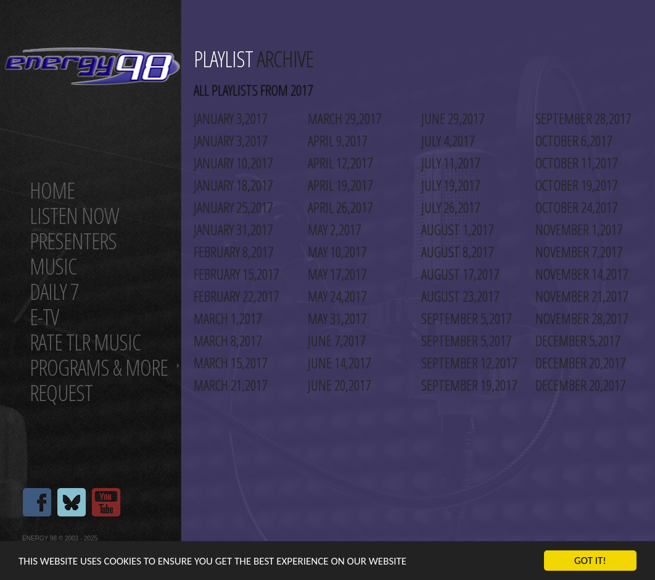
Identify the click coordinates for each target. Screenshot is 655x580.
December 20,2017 (580, 362)
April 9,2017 (337, 140)
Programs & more (99, 367)
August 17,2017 (460, 274)
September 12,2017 (469, 362)
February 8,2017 (233, 251)
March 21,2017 (230, 385)
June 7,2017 (336, 340)
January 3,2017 (230, 118)
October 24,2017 (576, 207)
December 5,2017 (577, 340)
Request (61, 392)
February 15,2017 (236, 274)
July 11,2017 (450, 163)
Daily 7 (54, 291)
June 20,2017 (339, 385)
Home (52, 190)
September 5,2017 (466, 318)
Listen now (74, 215)
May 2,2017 (334, 229)
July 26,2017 (450, 207)
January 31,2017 (233, 229)
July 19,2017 (450, 185)
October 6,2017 (573, 140)
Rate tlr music (85, 342)
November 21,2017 (581, 296)
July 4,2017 (447, 140)
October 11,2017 (576, 163)
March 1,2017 (228, 318)
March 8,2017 (228, 340)
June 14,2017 (339, 362)
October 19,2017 (576, 185)
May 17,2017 (337, 274)
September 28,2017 (583, 118)
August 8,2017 (457, 251)
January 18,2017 (233, 185)
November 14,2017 (581, 274)
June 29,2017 (452, 118)
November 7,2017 (578, 251)
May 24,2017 (337, 296)
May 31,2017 (337, 318)
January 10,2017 (233, 163)
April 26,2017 (340, 207)
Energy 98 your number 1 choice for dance (92, 66)
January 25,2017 (233, 207)
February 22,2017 (236, 296)
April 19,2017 (340, 185)
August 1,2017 (457, 229)
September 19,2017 (469, 385)
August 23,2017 (460, 296)
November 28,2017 (581, 318)
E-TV (44, 316)
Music (53, 266)
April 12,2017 (340, 163)
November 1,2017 (578, 229)
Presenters (73, 241)
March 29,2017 (344, 118)
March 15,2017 (230, 362)
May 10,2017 (337, 251)
